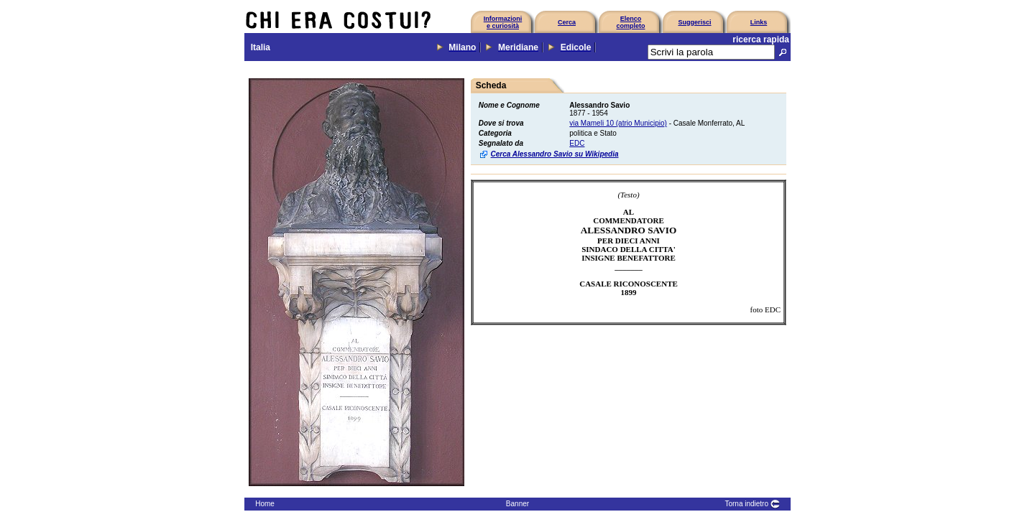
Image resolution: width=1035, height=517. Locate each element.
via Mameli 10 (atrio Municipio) (618, 123)
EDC (576, 143)
